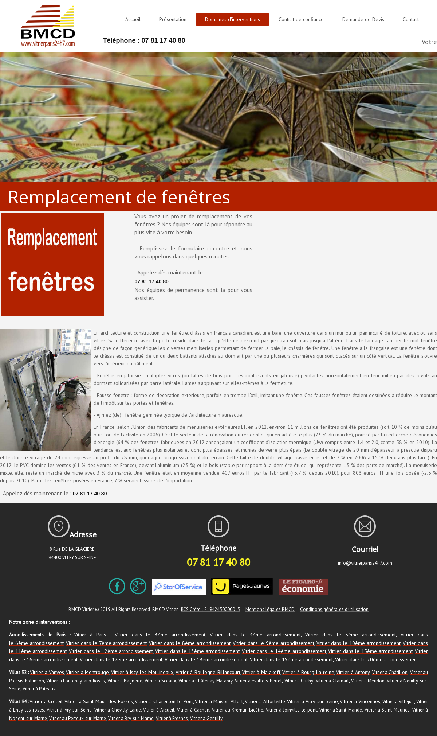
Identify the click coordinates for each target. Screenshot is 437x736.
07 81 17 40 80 (151, 281)
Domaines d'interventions (232, 19)
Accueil (133, 19)
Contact (411, 19)
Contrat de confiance (301, 19)
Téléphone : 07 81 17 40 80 (144, 40)
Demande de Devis (363, 19)
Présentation (172, 19)
